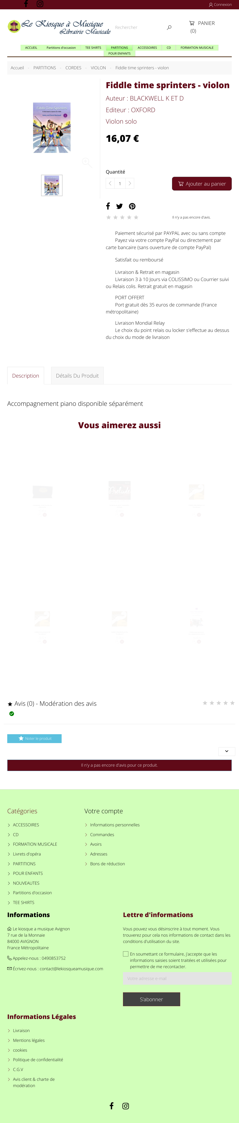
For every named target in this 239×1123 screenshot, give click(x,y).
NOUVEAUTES (26, 883)
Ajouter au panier (201, 183)
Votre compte (103, 811)
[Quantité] (120, 183)
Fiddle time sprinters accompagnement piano (196, 640)
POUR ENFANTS (28, 873)
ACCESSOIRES (26, 825)
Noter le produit (34, 738)
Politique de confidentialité (38, 1060)
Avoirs (96, 844)
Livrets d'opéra (27, 854)
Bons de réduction (107, 864)
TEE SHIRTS (23, 902)
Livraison (21, 1030)
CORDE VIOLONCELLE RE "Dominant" (42, 640)
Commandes (102, 835)
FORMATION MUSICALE (35, 844)
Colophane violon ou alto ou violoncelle (42, 513)
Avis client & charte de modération (34, 1082)
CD (16, 835)
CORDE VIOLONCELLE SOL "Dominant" (119, 640)
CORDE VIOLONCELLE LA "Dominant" (197, 513)
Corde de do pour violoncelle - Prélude (119, 513)
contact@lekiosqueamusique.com (71, 969)
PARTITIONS (24, 864)
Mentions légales (29, 1040)
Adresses (98, 854)
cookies (20, 1050)
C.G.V (18, 1069)
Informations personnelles (115, 825)
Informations (28, 914)
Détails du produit (77, 375)
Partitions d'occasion (32, 893)
